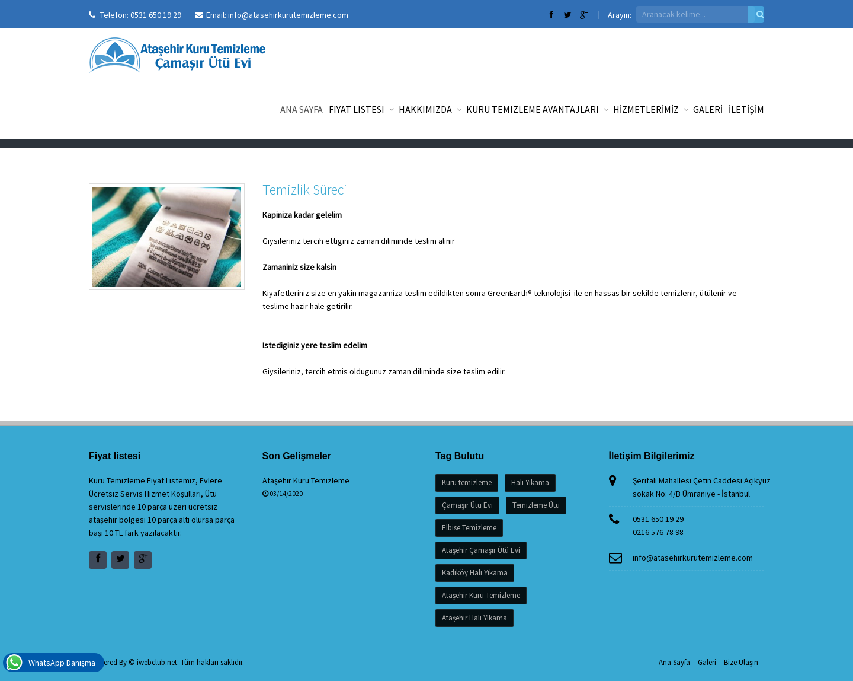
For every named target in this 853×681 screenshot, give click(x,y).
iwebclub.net (157, 662)
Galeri (707, 662)
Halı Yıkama (530, 483)
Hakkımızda (429, 109)
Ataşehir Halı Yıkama (474, 618)
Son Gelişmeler (297, 456)
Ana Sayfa (301, 109)
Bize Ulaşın (741, 662)
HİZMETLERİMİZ (650, 109)
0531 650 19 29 (155, 14)
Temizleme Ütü (536, 505)
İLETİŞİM (746, 109)
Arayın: (619, 14)
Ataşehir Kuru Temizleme (305, 480)
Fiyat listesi (361, 109)
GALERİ (708, 109)
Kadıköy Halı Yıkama (475, 573)
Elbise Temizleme (469, 528)
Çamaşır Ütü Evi (467, 505)
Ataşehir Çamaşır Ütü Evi (481, 550)
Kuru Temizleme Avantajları (536, 109)
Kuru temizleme (467, 483)
